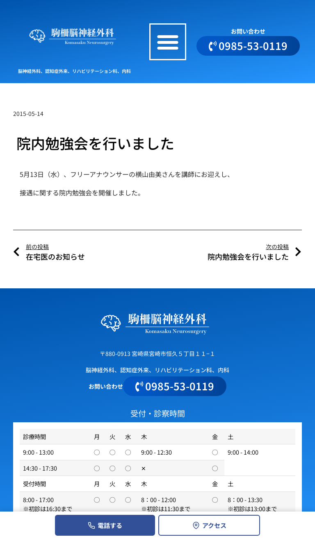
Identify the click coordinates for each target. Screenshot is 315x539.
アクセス (209, 525)
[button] (167, 41)
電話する (105, 525)
